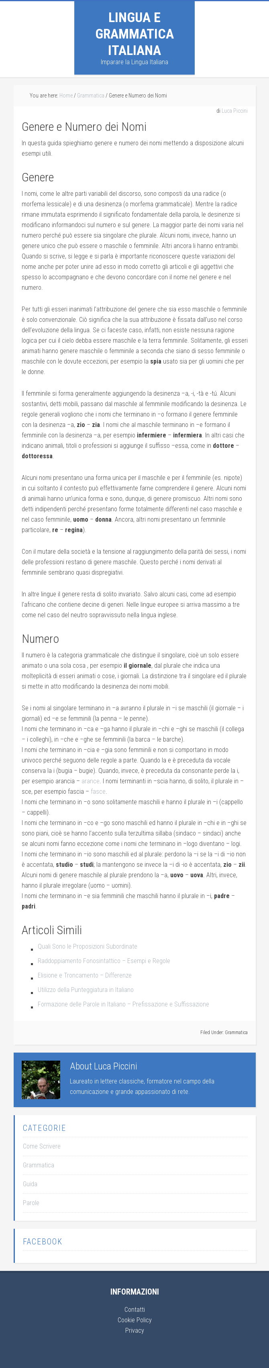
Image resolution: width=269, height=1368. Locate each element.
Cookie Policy (135, 1320)
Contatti (134, 1309)
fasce (98, 791)
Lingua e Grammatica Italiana (134, 33)
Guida (30, 1184)
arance (91, 781)
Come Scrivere (42, 1146)
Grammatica (236, 1032)
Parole (31, 1203)
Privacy (134, 1330)
